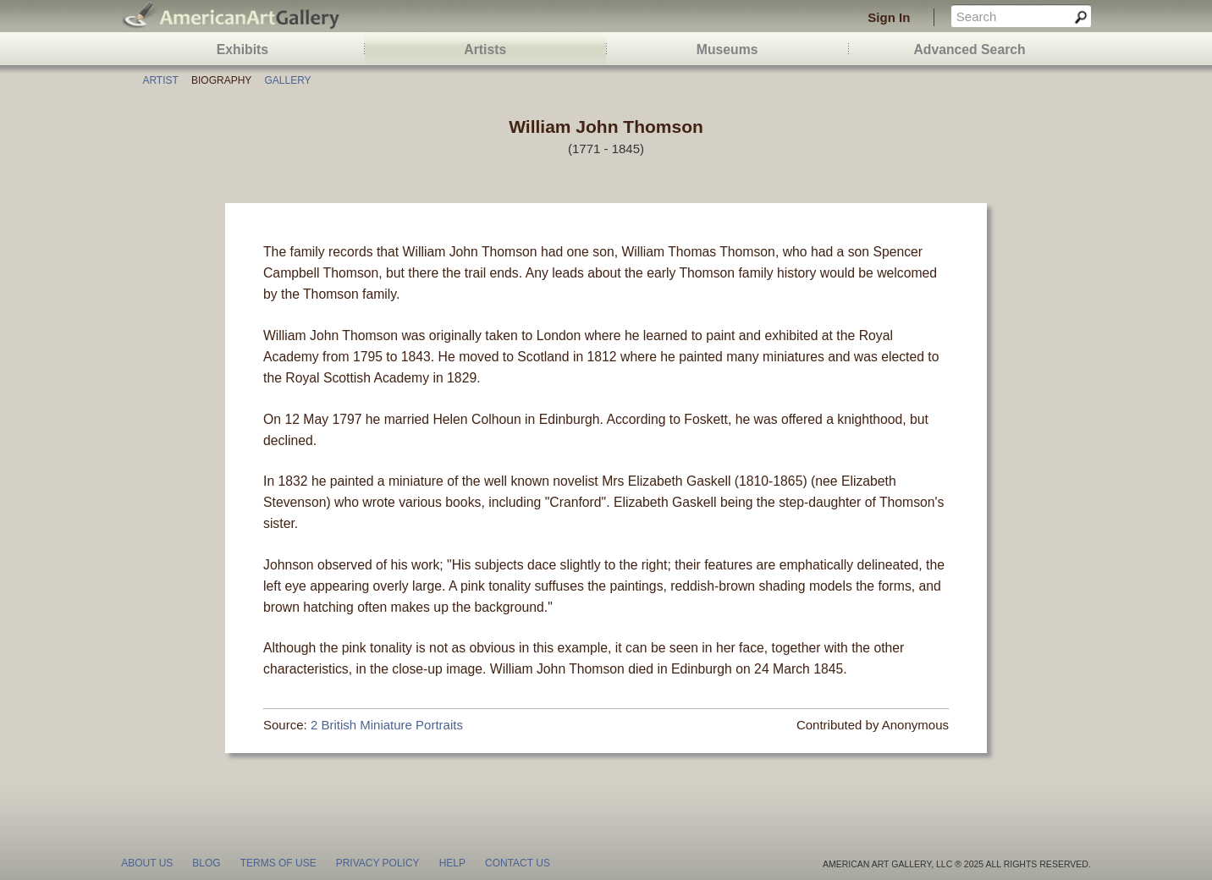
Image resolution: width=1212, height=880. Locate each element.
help (452, 863)
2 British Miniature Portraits (387, 725)
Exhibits (242, 49)
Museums (727, 49)
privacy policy (378, 863)
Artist (160, 80)
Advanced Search (969, 49)
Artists (485, 49)
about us (147, 863)
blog (206, 863)
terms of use (278, 863)
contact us (517, 863)
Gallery (287, 80)
